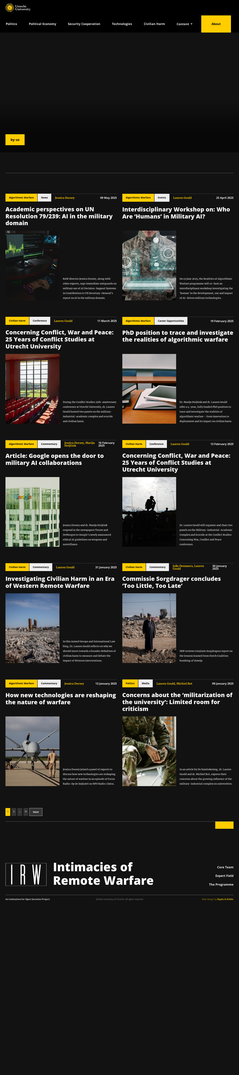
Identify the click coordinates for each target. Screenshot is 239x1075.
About (216, 24)
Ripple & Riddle (225, 899)
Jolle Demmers (183, 566)
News (44, 197)
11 (26, 811)
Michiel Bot (184, 683)
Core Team (225, 867)
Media (145, 683)
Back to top (224, 825)
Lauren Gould (182, 197)
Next (36, 812)
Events (162, 197)
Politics (11, 24)
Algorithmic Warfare (21, 197)
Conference (40, 320)
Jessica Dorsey (64, 197)
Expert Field (224, 876)
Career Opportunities (171, 320)
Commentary (49, 444)
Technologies (122, 24)
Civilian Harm (154, 24)
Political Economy (42, 24)
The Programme (221, 884)
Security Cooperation (84, 24)
